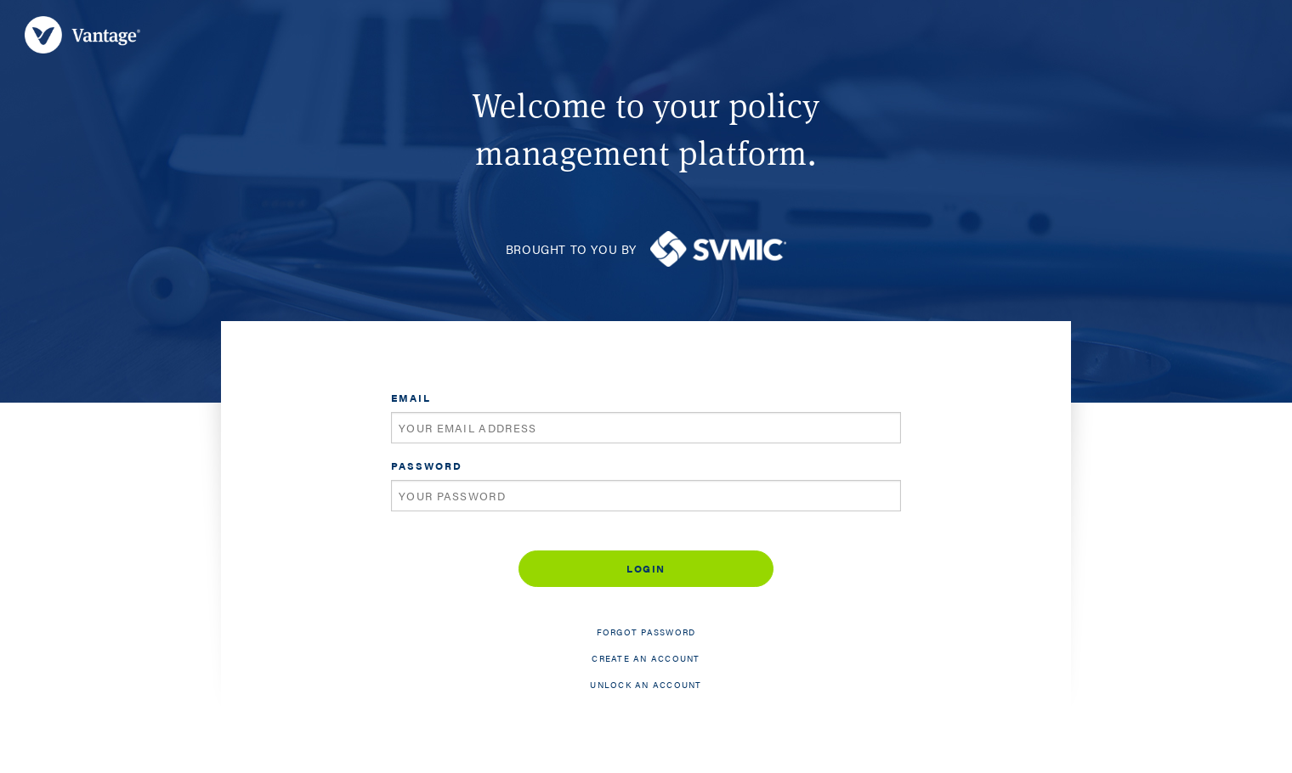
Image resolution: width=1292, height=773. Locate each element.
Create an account (646, 658)
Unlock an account (645, 685)
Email (411, 397)
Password (426, 465)
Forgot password (646, 632)
